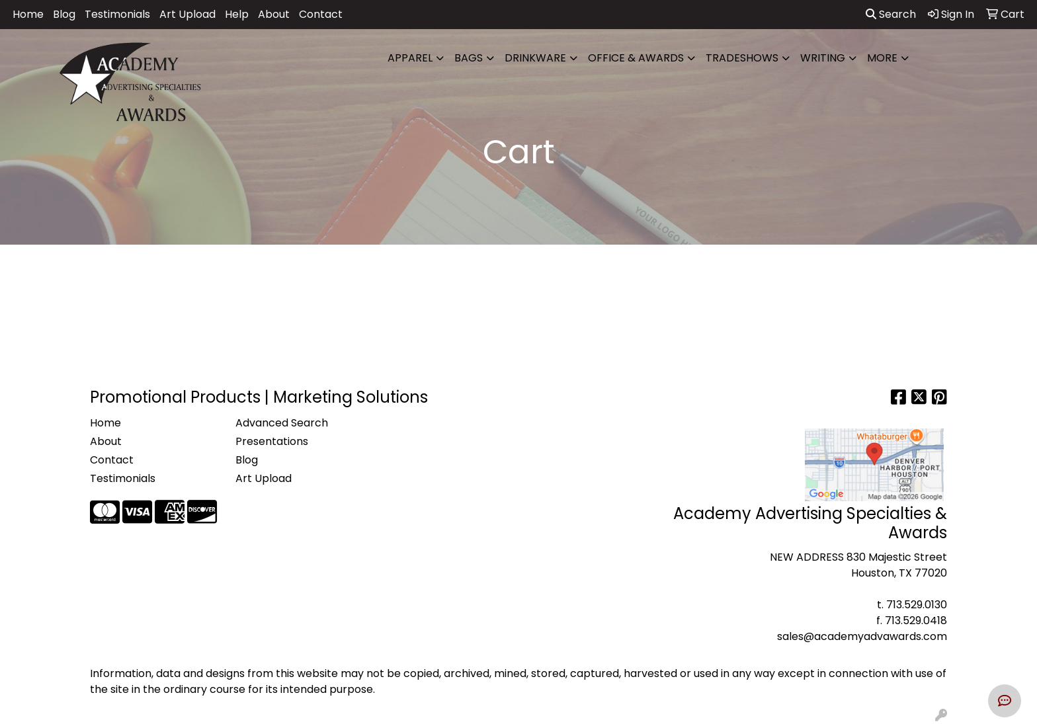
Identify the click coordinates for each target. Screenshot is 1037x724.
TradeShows (742, 57)
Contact (321, 14)
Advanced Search (281, 422)
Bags (468, 57)
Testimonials (117, 14)
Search (891, 14)
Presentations (271, 441)
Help (237, 14)
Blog (64, 14)
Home (28, 14)
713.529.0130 (916, 604)
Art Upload (187, 14)
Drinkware (535, 57)
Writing (822, 57)
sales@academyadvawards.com (862, 636)
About (274, 14)
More (882, 57)
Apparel (410, 57)
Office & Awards (636, 57)
